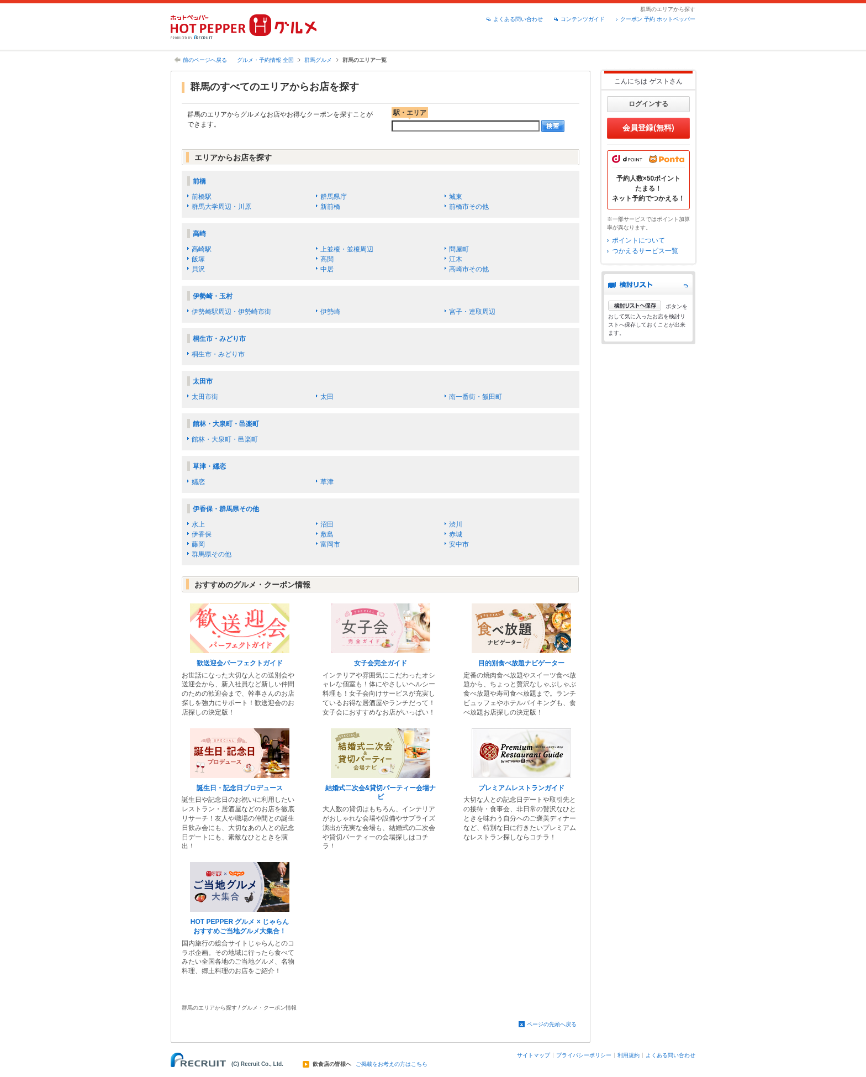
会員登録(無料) (648, 127)
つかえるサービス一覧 (645, 251)
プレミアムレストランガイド (521, 788)
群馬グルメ (318, 60)
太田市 (203, 381)
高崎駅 (202, 249)
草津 (327, 482)
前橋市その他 (469, 207)
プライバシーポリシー (583, 1055)
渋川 (455, 524)
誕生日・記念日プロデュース (240, 788)
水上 (198, 524)
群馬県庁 (333, 197)
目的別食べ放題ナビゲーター (521, 663)
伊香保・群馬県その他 (226, 509)
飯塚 (198, 259)
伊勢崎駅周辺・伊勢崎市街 (231, 312)
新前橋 (330, 207)
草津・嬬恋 (209, 466)
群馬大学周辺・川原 (221, 207)
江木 (455, 259)
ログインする (648, 104)
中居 (327, 269)
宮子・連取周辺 (472, 312)
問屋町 (459, 249)
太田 (327, 397)
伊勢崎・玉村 (213, 296)
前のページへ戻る (205, 60)
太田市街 (205, 397)
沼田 (327, 524)
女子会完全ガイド (380, 663)
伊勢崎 (330, 312)
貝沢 (198, 269)
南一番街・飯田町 (475, 397)
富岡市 (330, 544)
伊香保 (202, 534)
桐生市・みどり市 (219, 339)
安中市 (459, 544)
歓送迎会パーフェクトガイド (240, 663)
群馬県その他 (211, 554)
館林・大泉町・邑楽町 (226, 424)
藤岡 (198, 544)
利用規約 (628, 1055)
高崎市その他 (469, 269)
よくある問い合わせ (518, 19)
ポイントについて (638, 240)
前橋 (199, 181)
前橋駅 (202, 197)
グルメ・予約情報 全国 (265, 60)
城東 (455, 197)
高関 (327, 259)
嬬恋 (198, 482)
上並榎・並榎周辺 (346, 249)
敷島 (327, 534)
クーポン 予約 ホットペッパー (657, 19)
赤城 (455, 534)
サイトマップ (533, 1055)
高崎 (199, 234)
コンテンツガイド (583, 19)
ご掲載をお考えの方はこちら (391, 1064)
